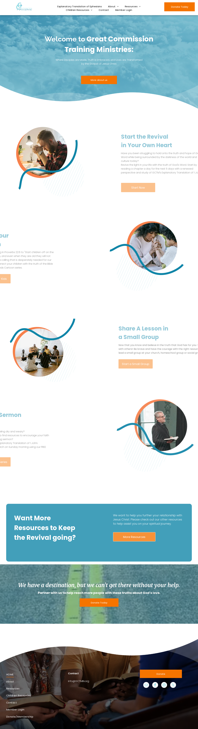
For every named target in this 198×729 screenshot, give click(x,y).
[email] (146, 685)
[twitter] (173, 685)
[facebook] (155, 685)
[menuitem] (79, 6)
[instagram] (164, 685)
